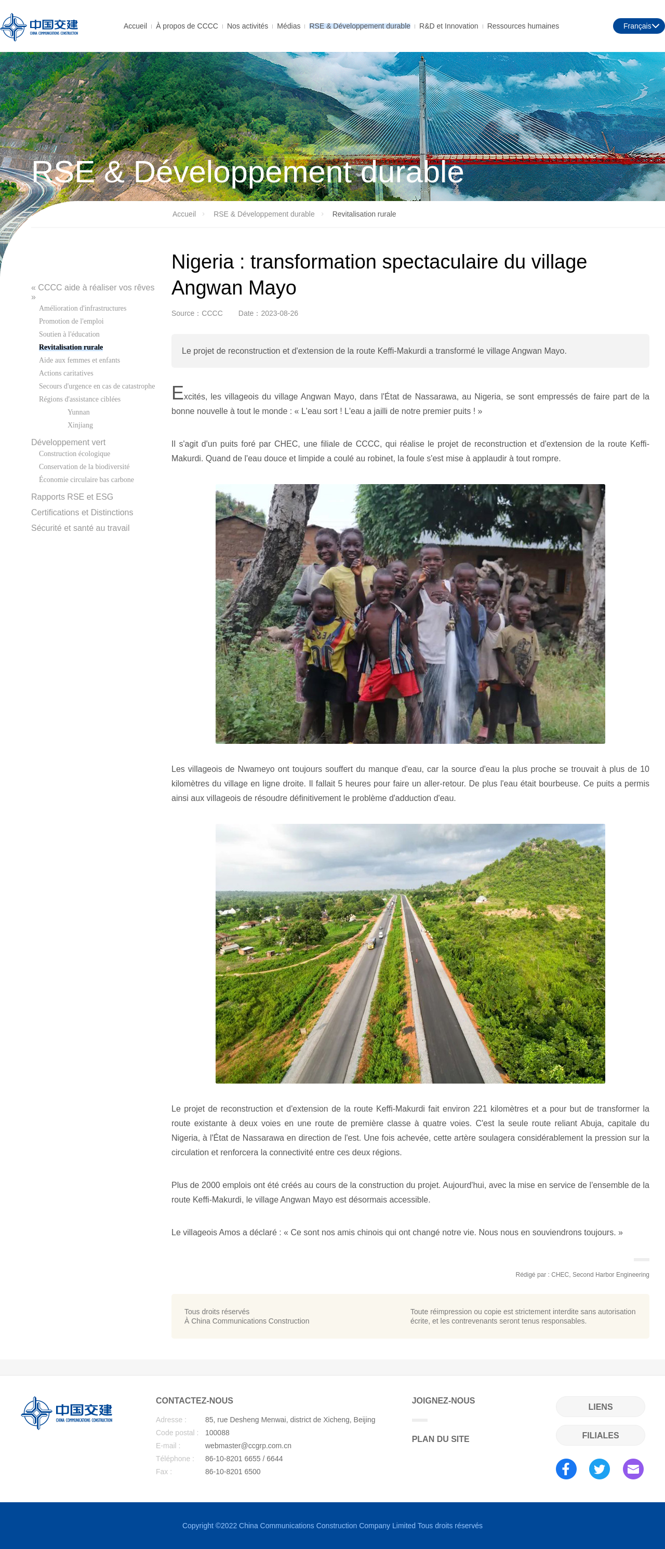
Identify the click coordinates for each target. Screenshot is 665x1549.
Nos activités (247, 25)
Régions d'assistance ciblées (80, 399)
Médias (288, 25)
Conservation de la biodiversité (84, 467)
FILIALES (600, 1435)
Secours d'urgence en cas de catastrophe (97, 386)
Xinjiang (80, 425)
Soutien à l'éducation (69, 334)
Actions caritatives (66, 373)
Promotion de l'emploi (71, 321)
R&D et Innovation (448, 25)
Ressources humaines (523, 25)
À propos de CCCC (187, 25)
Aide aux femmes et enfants (79, 360)
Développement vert (68, 442)
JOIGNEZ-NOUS (443, 1409)
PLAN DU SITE (441, 1439)
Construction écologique (74, 454)
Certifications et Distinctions (82, 512)
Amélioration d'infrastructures (83, 308)
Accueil (135, 25)
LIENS (600, 1407)
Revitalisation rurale (71, 347)
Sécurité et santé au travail (80, 528)
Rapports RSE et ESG (72, 496)
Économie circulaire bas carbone (86, 480)
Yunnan (79, 412)
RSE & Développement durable (359, 25)
